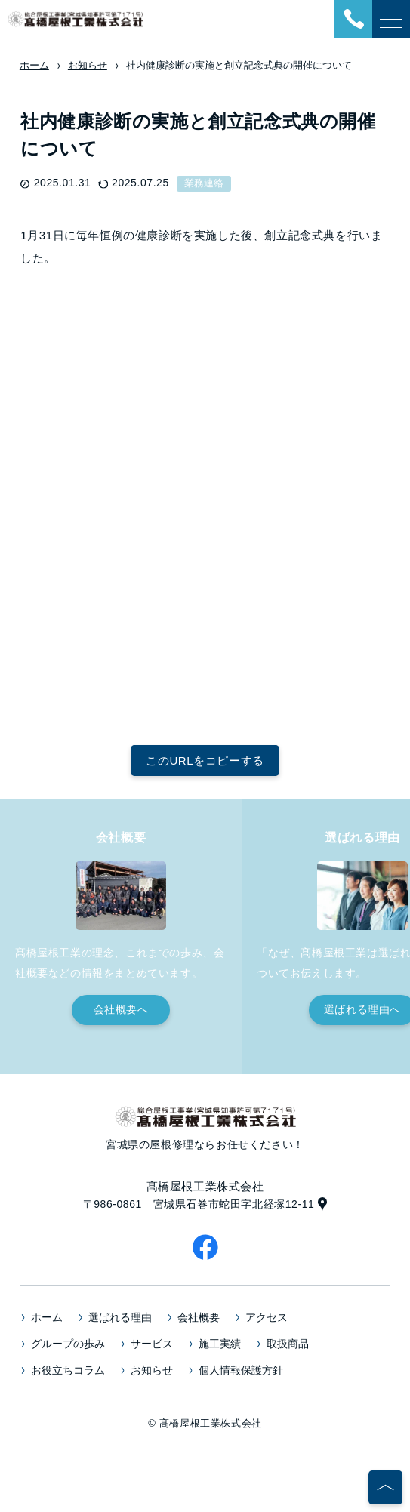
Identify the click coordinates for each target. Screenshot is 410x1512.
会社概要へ (121, 1009)
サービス (152, 1344)
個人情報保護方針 (241, 1370)
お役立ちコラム (68, 1370)
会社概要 (198, 1317)
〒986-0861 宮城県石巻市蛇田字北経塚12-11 (199, 1204)
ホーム (47, 1317)
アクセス (266, 1317)
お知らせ (152, 1370)
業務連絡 (203, 183)
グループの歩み (68, 1344)
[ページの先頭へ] (385, 1487)
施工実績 (220, 1344)
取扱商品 (288, 1344)
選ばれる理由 (120, 1317)
